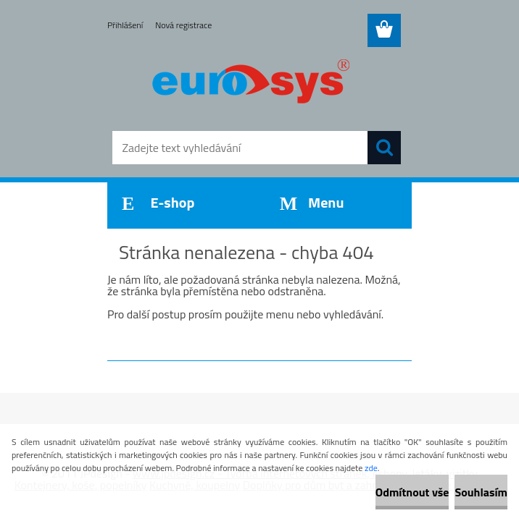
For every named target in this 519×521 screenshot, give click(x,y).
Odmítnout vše (412, 492)
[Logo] (250, 84)
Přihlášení (125, 25)
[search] (384, 147)
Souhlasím (480, 492)
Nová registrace (183, 25)
